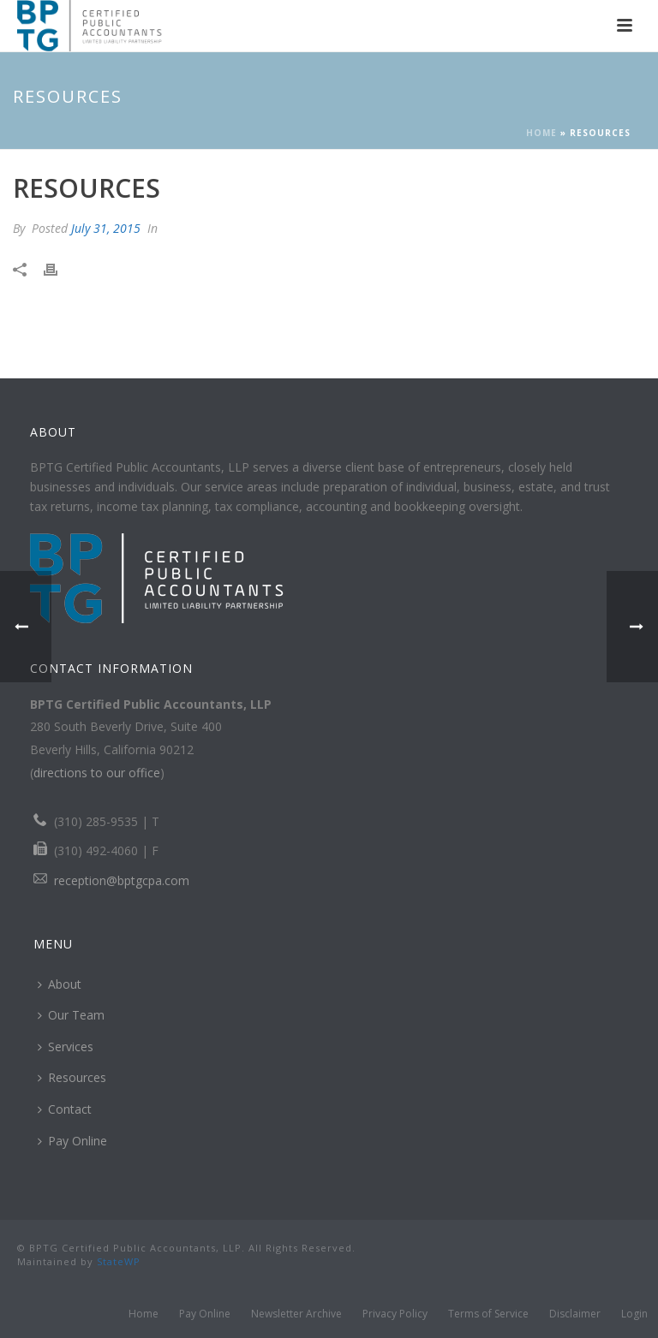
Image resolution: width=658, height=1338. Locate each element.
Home (541, 133)
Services (65, 1046)
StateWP (119, 1261)
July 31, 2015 (106, 228)
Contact (65, 1109)
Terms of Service (488, 1314)
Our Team (71, 1015)
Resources (72, 1077)
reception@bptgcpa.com (121, 880)
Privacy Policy (395, 1314)
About (59, 984)
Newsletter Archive (296, 1314)
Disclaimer (575, 1314)
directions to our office (96, 772)
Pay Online (72, 1141)
